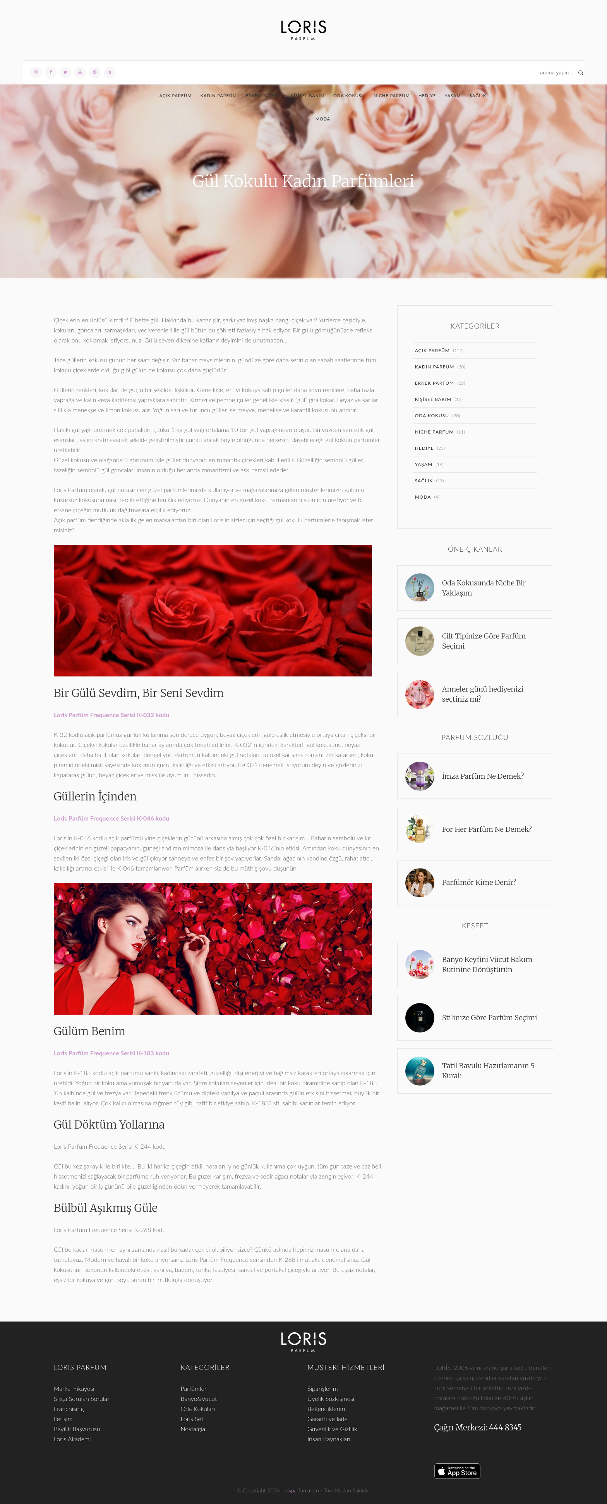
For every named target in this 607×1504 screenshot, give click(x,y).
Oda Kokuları (198, 1408)
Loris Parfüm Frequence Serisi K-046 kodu (111, 818)
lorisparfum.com (300, 1490)
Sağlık (478, 95)
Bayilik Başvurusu (77, 1428)
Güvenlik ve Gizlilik (332, 1428)
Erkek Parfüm (263, 95)
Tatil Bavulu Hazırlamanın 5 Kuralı (488, 1070)
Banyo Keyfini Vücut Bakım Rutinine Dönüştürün (487, 964)
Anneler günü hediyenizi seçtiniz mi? (482, 694)
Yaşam (453, 95)
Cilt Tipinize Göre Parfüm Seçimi (484, 641)
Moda (323, 118)
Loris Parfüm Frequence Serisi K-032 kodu (111, 714)
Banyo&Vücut (199, 1398)
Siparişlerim (322, 1388)
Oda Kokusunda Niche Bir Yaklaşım (484, 587)
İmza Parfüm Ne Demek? (483, 776)
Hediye (427, 95)
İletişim (63, 1418)
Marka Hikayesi (74, 1388)
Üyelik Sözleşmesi (330, 1398)
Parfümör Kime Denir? (479, 882)
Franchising (69, 1408)
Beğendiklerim (326, 1408)
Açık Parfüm (175, 95)
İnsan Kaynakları (328, 1438)
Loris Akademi (72, 1438)
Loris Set (192, 1418)
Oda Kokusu (349, 95)
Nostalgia (193, 1428)
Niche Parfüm (392, 95)
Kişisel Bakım (308, 95)
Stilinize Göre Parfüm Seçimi (489, 1017)
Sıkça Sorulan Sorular (82, 1398)
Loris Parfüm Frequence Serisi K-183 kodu (111, 1053)
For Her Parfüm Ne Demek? (487, 829)
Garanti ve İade (327, 1418)
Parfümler (194, 1388)
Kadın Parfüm (219, 95)
